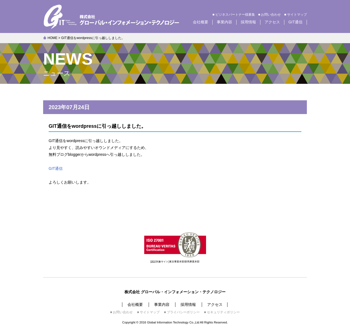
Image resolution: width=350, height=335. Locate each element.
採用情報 (248, 22)
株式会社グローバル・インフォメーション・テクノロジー (118, 16)
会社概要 (200, 22)
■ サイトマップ (148, 312)
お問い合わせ (271, 14)
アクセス (272, 22)
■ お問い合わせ (121, 312)
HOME (52, 38)
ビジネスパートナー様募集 (235, 14)
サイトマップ (297, 14)
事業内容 (224, 22)
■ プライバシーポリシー (182, 312)
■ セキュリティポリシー (222, 312)
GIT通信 (295, 22)
